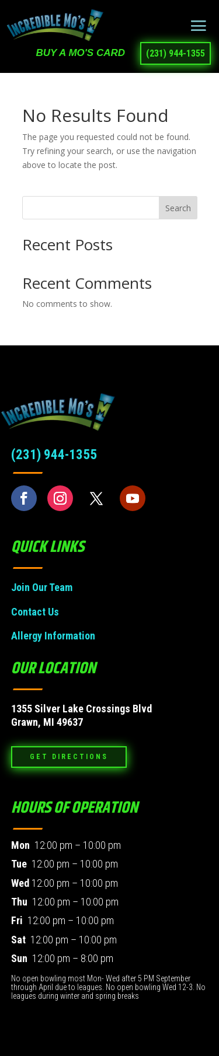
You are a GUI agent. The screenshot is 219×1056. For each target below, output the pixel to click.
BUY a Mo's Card (80, 52)
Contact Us (35, 612)
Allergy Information (53, 636)
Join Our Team (41, 587)
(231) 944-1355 (175, 53)
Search (178, 208)
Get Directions (69, 757)
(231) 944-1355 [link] (54, 455)
